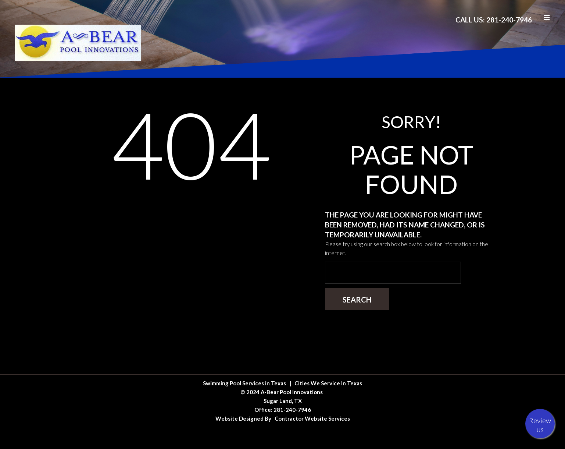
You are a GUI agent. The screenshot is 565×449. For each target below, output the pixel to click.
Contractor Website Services (312, 418)
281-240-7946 (292, 409)
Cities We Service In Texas (328, 383)
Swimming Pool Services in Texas (244, 383)
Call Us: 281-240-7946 (493, 19)
